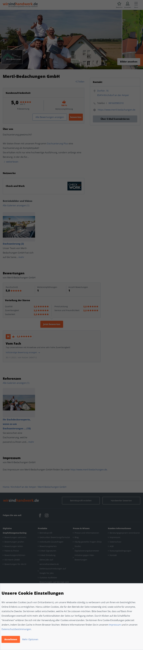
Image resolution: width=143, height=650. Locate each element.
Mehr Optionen (30, 639)
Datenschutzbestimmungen (16, 629)
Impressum (115, 624)
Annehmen (10, 639)
